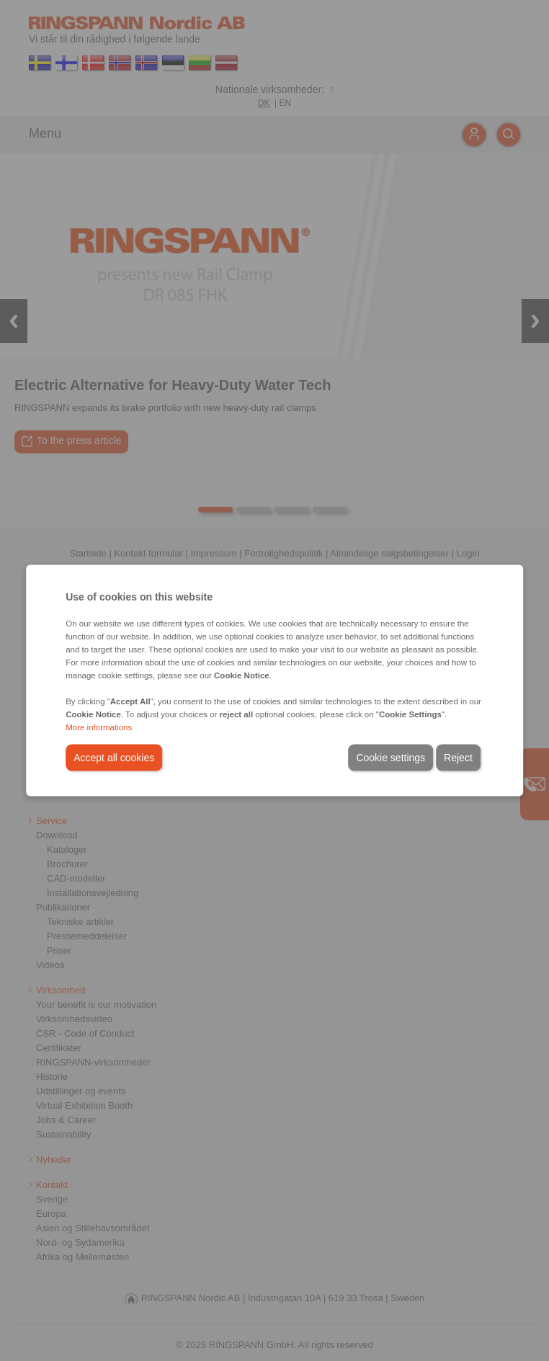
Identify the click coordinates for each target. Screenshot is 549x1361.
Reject (458, 757)
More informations (99, 727)
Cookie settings (390, 757)
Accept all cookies (113, 757)
